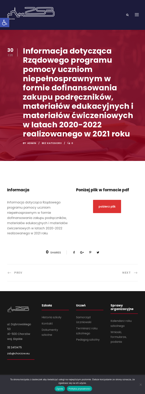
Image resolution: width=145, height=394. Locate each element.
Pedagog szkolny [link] (88, 342)
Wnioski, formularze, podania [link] (119, 339)
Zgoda (59, 388)
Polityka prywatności (80, 388)
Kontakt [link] (47, 326)
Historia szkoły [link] (51, 320)
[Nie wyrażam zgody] (140, 384)
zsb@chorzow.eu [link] (18, 356)
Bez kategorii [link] (52, 145)
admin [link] (31, 145)
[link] (4, 22)
